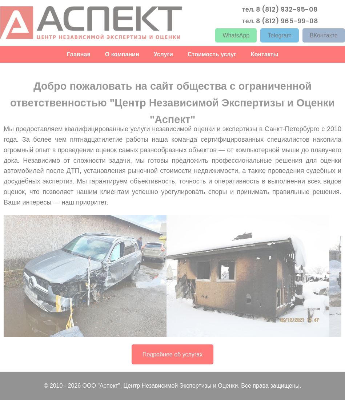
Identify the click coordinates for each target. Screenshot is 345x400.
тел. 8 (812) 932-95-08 (280, 9)
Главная (79, 54)
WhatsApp (235, 35)
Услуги (163, 54)
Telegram (280, 35)
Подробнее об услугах (172, 354)
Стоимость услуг (212, 54)
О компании (122, 54)
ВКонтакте (324, 35)
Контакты (264, 54)
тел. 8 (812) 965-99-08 (280, 20)
